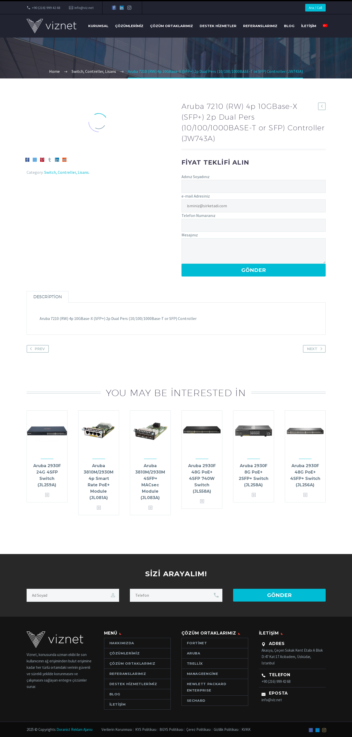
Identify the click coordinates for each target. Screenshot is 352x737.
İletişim (308, 26)
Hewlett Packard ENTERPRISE (206, 687)
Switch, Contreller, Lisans (66, 172)
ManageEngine (202, 674)
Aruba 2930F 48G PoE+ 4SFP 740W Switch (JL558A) (202, 478)
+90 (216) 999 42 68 (46, 7)
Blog (289, 26)
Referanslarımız (260, 26)
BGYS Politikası (171, 730)
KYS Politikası (145, 730)
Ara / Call (315, 7)
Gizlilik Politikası (226, 730)
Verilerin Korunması (116, 730)
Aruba (193, 653)
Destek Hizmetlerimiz (133, 684)
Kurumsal (98, 26)
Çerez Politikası (198, 730)
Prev (36, 349)
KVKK (246, 730)
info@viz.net (84, 7)
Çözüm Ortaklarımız (171, 26)
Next (315, 349)
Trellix (195, 663)
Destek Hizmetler (218, 26)
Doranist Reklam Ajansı (74, 729)
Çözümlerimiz (129, 26)
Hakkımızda (121, 643)
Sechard (196, 700)
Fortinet (197, 643)
